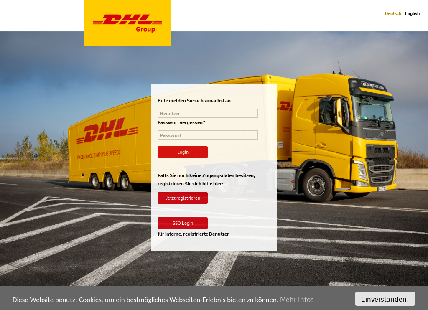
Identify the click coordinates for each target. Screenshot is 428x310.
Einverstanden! (385, 301)
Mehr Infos (297, 302)
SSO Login (183, 223)
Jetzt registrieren (183, 198)
